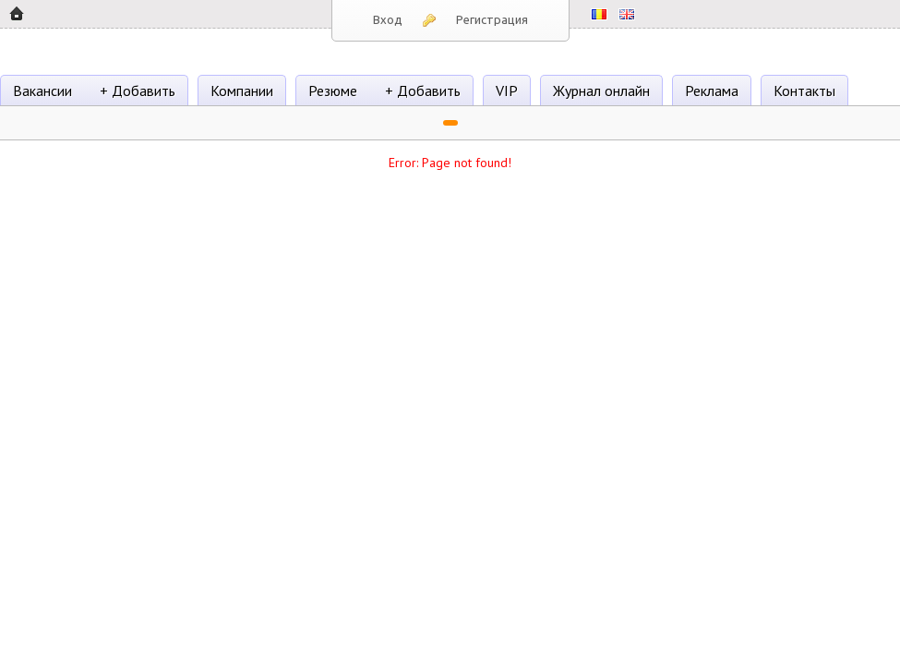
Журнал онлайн (601, 90)
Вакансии (42, 90)
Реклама (711, 90)
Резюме (332, 90)
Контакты (804, 90)
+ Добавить (137, 90)
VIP (507, 90)
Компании (241, 90)
